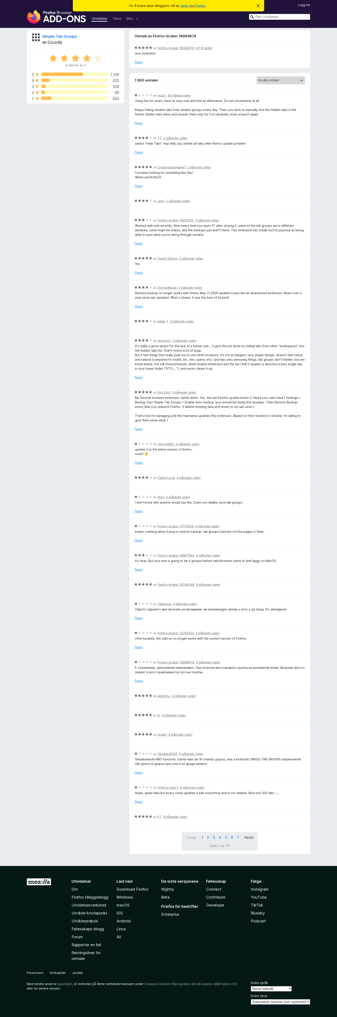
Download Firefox (132, 889)
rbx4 (161, 497)
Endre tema (259, 996)
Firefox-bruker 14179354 (176, 526)
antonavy (164, 340)
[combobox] (279, 17)
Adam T (163, 321)
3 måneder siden (182, 321)
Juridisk (77, 973)
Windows (124, 897)
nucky (162, 95)
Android (123, 921)
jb (159, 715)
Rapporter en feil (86, 945)
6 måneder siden (191, 754)
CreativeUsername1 (171, 167)
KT (160, 817)
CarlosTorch (166, 478)
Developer (215, 905)
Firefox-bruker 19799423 (176, 633)
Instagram (260, 889)
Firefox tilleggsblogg (90, 897)
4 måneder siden (188, 478)
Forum (77, 937)
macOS (122, 905)
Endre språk (259, 983)
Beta (165, 897)
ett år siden (204, 48)
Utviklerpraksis (85, 921)
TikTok (257, 905)
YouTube (259, 897)
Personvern (35, 973)
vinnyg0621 (166, 444)
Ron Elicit (164, 392)
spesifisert (65, 984)
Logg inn (304, 5)
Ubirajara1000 (167, 754)
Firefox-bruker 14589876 (176, 662)
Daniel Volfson (168, 258)
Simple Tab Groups (59, 36)
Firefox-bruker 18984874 (176, 48)
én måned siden (179, 95)
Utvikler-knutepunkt (89, 913)
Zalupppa (164, 604)
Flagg (138, 62)
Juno (161, 201)
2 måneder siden (175, 138)
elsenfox (164, 696)
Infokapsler (58, 973)
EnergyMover (167, 287)
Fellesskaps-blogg (88, 929)
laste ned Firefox (192, 6)
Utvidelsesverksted (89, 905)
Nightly (167, 889)
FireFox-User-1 (168, 787)
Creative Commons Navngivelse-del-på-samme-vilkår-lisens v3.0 (190, 984)
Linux (121, 929)
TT (160, 138)
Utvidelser (99, 18)
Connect (213, 889)
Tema (116, 18)
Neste (249, 837)
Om (75, 889)
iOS (119, 913)
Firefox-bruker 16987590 (176, 555)
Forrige (191, 837)
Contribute (215, 897)
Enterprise (170, 914)
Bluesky (258, 913)
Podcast (258, 921)
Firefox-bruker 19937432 (175, 220)
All (118, 937)
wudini (162, 734)
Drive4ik (54, 42)
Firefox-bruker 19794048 (176, 584)
